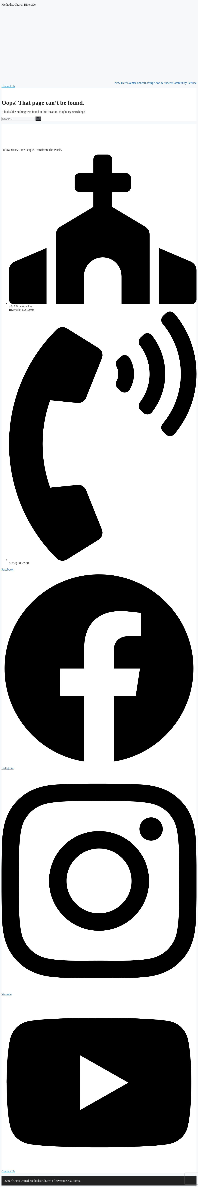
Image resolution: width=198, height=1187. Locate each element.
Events (131, 82)
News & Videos (162, 82)
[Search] (38, 119)
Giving (149, 82)
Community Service (184, 82)
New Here (121, 82)
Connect (140, 82)
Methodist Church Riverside (19, 4)
